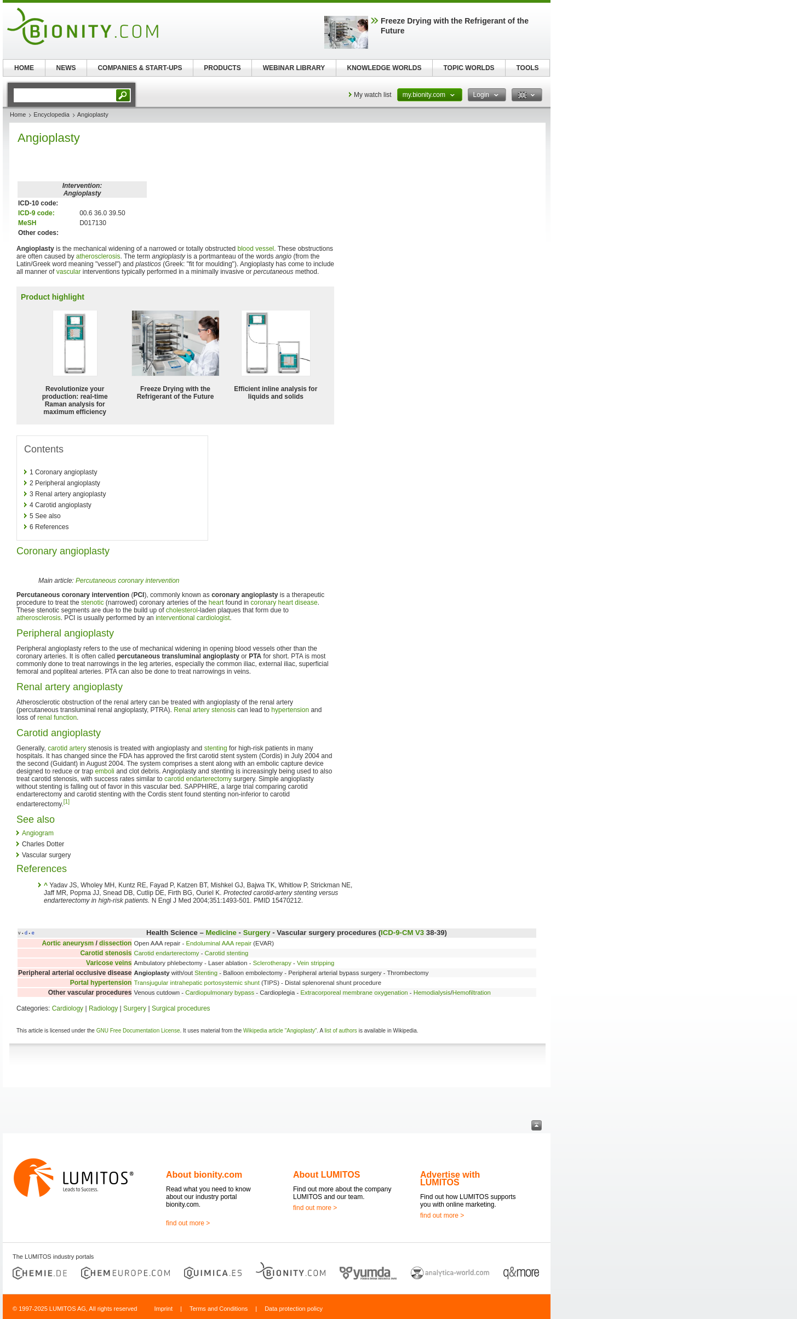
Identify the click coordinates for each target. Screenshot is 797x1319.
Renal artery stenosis (205, 710)
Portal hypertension (101, 983)
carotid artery (67, 748)
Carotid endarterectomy (166, 953)
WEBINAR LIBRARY (294, 68)
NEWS (66, 68)
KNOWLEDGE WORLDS (384, 68)
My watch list (373, 95)
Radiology (103, 1008)
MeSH (27, 223)
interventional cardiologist (193, 618)
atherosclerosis (98, 256)
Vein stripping (315, 963)
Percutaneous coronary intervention (127, 580)
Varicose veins (108, 963)
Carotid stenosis (105, 953)
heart (216, 602)
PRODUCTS (222, 68)
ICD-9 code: (36, 213)
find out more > (188, 1223)
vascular (68, 272)
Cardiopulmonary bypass (219, 992)
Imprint (163, 1308)
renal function (57, 717)
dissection (115, 943)
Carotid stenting (227, 953)
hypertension (290, 710)
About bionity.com (204, 1174)
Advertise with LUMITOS (450, 1178)
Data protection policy (294, 1308)
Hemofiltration (471, 992)
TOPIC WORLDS (468, 68)
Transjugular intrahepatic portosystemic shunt (196, 982)
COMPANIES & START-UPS (140, 68)
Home (18, 114)
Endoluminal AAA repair (218, 943)
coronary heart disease (284, 602)
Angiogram (38, 833)
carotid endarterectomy (198, 779)
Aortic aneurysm (68, 943)
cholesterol (182, 610)
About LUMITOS (326, 1174)
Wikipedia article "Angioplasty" (280, 1031)
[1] (67, 802)
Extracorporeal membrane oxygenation (354, 992)
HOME (24, 68)
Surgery (257, 932)
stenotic (92, 602)
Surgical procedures (181, 1008)
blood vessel (256, 249)
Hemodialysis (432, 992)
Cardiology (67, 1008)
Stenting (205, 973)
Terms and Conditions (219, 1308)
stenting (215, 748)
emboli (104, 771)
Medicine (220, 932)
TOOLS (527, 68)
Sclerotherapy (272, 963)
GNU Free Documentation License (138, 1031)
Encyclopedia (51, 114)
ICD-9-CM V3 (402, 932)
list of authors (340, 1031)
